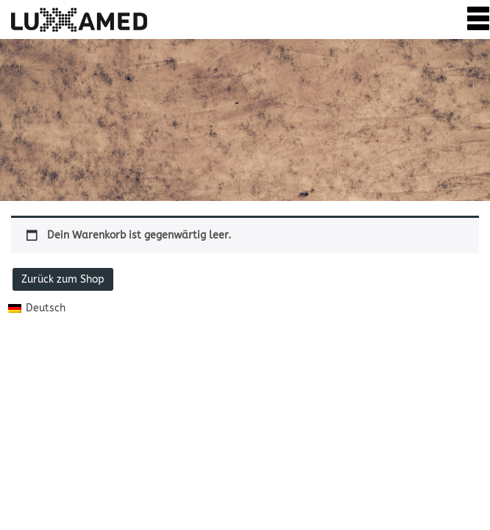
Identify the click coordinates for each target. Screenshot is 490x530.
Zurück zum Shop (62, 279)
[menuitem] (37, 308)
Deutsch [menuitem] (45, 308)
